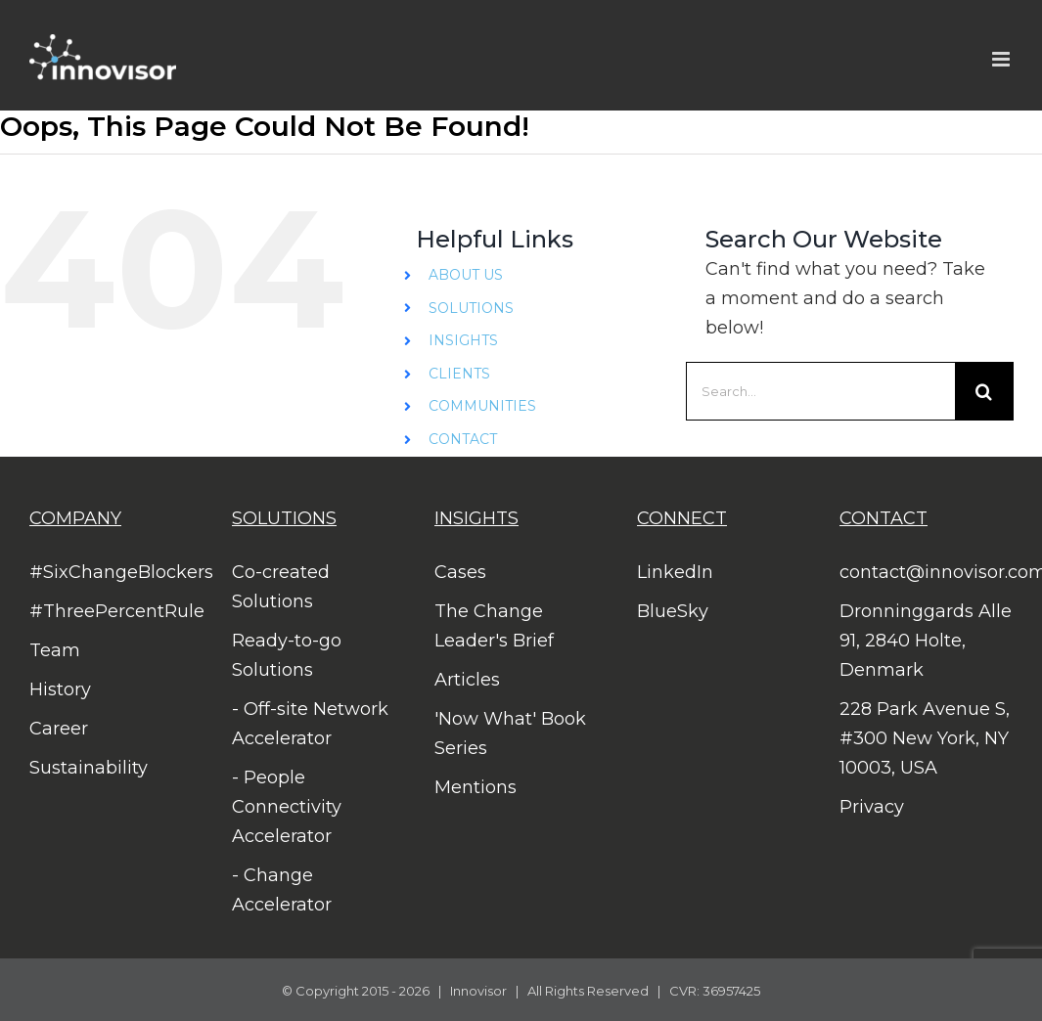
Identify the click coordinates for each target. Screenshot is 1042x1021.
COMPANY (75, 518)
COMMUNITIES (482, 406)
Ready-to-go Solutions (286, 655)
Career (58, 728)
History (60, 689)
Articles (467, 679)
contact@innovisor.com (926, 572)
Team (54, 650)
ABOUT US (466, 275)
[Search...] (820, 391)
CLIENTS (459, 373)
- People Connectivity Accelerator (286, 807)
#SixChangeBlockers (116, 572)
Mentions (475, 787)
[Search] (984, 391)
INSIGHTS (463, 340)
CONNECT (682, 518)
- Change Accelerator (282, 890)
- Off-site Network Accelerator (310, 723)
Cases (460, 572)
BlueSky (672, 611)
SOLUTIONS (471, 308)
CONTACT (463, 439)
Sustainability (88, 767)
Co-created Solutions (281, 586)
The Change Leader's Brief (494, 625)
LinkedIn (675, 572)
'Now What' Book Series (510, 733)
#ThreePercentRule (116, 611)
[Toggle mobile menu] (1002, 59)
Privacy (871, 807)
